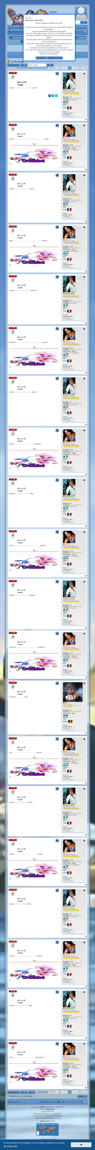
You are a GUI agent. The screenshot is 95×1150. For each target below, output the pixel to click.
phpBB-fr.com (51, 1109)
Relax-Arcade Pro (45, 1121)
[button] (50, 67)
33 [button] (73, 68)
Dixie (66, 703)
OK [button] (81, 1145)
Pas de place (66, 114)
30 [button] (62, 68)
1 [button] (57, 68)
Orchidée (67, 137)
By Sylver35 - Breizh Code (54, 1116)
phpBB (42, 1107)
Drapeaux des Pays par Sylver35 (44, 1118)
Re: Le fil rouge (21, 83)
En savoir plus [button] (10, 1146)
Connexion (41, 58)
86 (70, 710)
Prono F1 (65, 111)
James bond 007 (69, 90)
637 (71, 97)
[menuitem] (22, 27)
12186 (71, 145)
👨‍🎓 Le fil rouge (15, 61)
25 (74, 148)
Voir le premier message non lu (27, 68)
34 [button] (77, 68)
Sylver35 (56, 1113)
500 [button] (83, 68)
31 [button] (66, 68)
